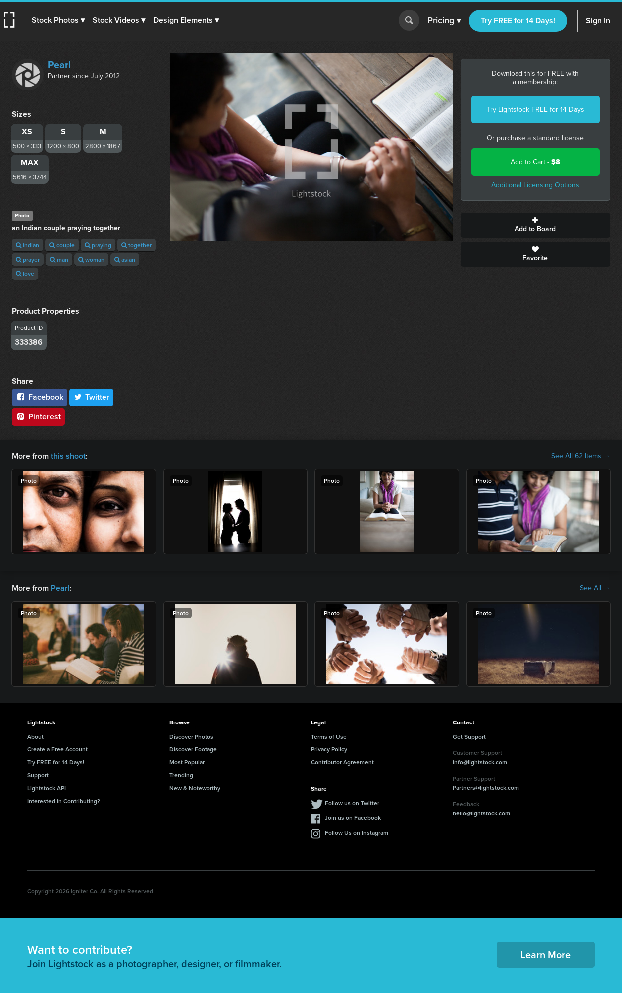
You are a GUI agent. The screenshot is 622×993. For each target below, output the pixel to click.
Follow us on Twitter (352, 803)
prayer (28, 259)
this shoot (68, 456)
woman (91, 259)
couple (62, 245)
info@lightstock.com (480, 762)
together (136, 245)
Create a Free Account (57, 749)
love (25, 274)
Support (38, 775)
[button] (58, 20)
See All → (595, 588)
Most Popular (187, 762)
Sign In (598, 20)
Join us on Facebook (353, 817)
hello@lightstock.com (481, 813)
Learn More (545, 954)
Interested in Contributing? (63, 801)
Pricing (444, 21)
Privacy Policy (329, 749)
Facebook (39, 397)
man (59, 259)
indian (27, 245)
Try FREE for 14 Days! (518, 20)
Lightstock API (46, 788)
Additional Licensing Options (535, 185)
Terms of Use (329, 736)
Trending (181, 775)
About (35, 736)
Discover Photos (191, 736)
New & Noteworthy (194, 788)
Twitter (91, 397)
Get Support (469, 736)
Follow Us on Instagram (356, 832)
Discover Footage (193, 749)
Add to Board (536, 225)
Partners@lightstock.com (486, 787)
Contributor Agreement (342, 762)
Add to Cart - (535, 162)
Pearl (59, 64)
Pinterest (38, 416)
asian (124, 259)
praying (98, 245)
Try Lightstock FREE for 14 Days (535, 109)
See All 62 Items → (580, 456)
